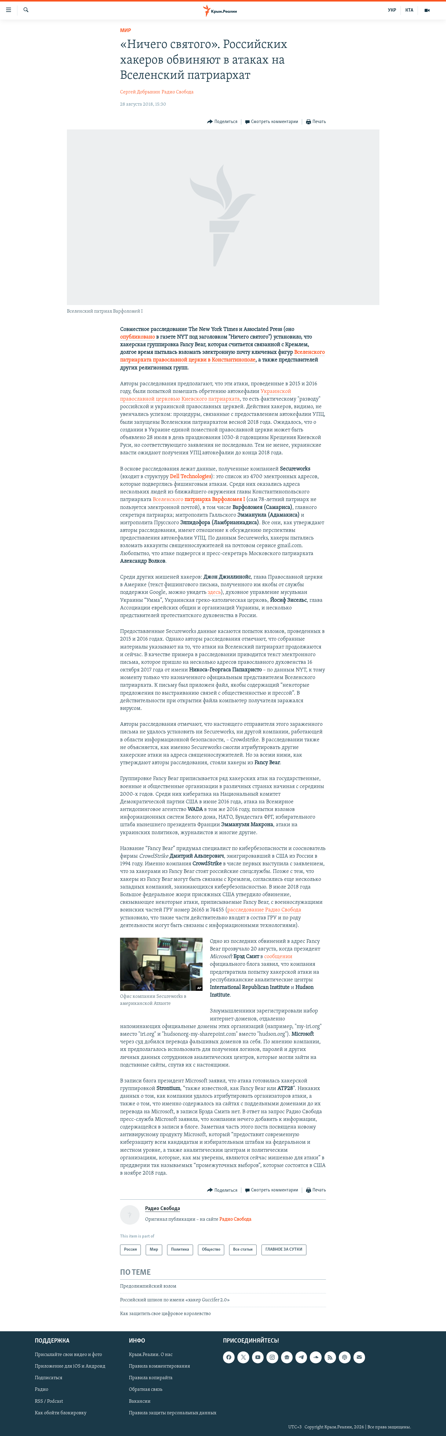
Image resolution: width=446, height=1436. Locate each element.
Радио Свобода (178, 92)
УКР (392, 10)
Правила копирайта (151, 1378)
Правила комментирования (159, 1366)
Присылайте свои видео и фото (68, 1354)
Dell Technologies (190, 477)
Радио (41, 1389)
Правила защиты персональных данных (172, 1412)
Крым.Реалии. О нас (151, 1354)
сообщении (278, 957)
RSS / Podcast (49, 1401)
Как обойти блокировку (60, 1412)
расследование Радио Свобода (264, 910)
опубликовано (137, 337)
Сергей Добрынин (140, 92)
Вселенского (199, 500)
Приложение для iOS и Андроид (70, 1366)
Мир (125, 31)
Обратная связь (145, 1389)
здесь (214, 592)
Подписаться (48, 1378)
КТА (409, 10)
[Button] (222, 122)
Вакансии (140, 1401)
